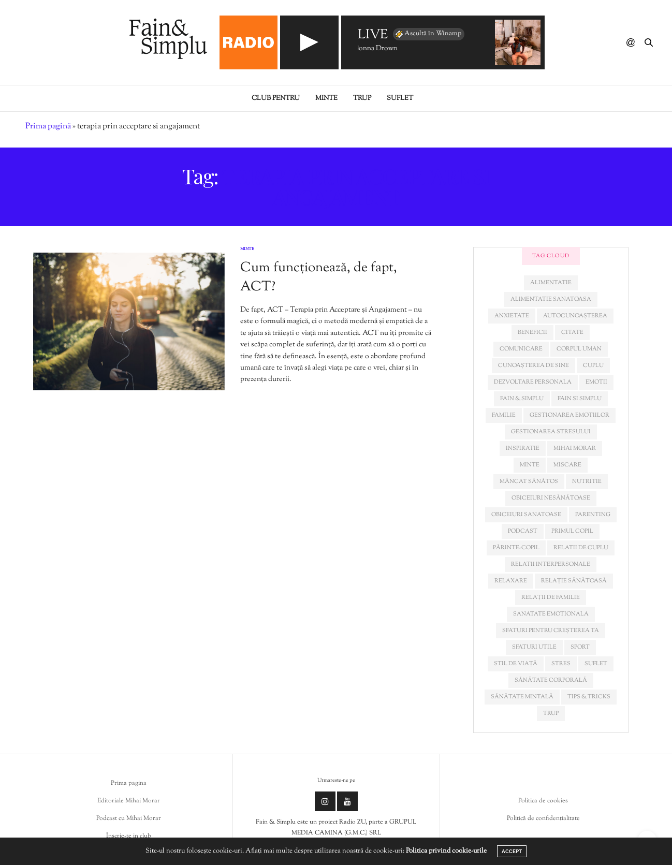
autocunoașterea (575, 316)
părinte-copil (516, 548)
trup (551, 713)
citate (572, 332)
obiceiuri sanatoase (526, 514)
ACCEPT (512, 851)
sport (580, 647)
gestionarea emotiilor (569, 415)
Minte (326, 98)
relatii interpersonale (550, 564)
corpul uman (579, 349)
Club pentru (276, 98)
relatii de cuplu (580, 548)
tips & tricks (588, 697)
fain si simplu (580, 398)
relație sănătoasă (574, 581)
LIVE (373, 35)
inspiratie (522, 448)
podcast (522, 531)
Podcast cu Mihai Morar (128, 818)
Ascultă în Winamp (427, 34)
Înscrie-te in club (128, 836)
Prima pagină (48, 127)
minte (529, 465)
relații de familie (550, 597)
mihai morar (574, 448)
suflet (596, 663)
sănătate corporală (551, 680)
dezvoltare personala (533, 382)
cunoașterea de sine (533, 365)
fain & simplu (522, 398)
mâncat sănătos (529, 481)
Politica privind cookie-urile (446, 851)
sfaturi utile (534, 647)
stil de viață (515, 663)
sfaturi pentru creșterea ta (550, 630)
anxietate (511, 316)
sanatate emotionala (551, 614)
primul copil (572, 531)
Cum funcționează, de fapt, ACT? (318, 277)
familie (504, 415)
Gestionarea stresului (551, 432)
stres (561, 663)
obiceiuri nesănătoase (551, 498)
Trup (362, 98)
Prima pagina (129, 783)
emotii (596, 382)
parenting (592, 514)
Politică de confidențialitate (543, 818)
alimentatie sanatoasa (550, 299)
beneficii (532, 332)
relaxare (510, 581)
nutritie (587, 481)
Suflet (400, 98)
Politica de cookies (543, 800)
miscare (567, 465)
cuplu (593, 365)
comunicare (521, 349)
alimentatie (551, 282)
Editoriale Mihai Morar (128, 800)
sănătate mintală (522, 697)
